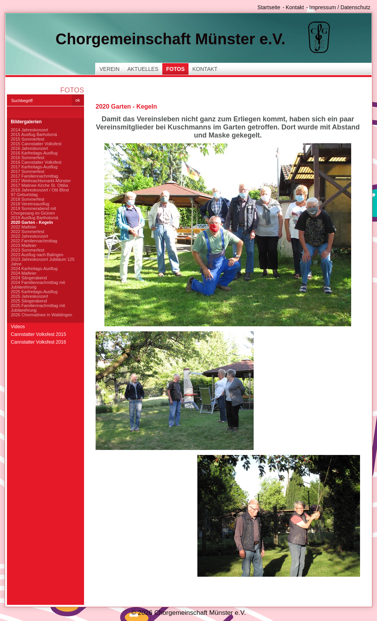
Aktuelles (142, 69)
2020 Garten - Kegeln (32, 222)
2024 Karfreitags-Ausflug (34, 268)
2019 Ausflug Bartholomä (34, 217)
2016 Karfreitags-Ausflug (34, 153)
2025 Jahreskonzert (29, 296)
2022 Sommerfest (27, 231)
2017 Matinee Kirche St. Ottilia (39, 185)
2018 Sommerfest (27, 199)
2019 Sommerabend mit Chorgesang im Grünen (33, 210)
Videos (18, 326)
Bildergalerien (26, 121)
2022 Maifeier (24, 227)
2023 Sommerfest (27, 250)
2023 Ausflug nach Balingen (37, 254)
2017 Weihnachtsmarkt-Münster (41, 180)
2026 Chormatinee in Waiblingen (41, 314)
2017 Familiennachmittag (34, 176)
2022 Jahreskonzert (29, 236)
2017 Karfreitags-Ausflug (34, 166)
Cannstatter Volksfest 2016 (38, 342)
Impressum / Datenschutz (339, 7)
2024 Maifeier (24, 273)
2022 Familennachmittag (34, 240)
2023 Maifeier (24, 245)
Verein (109, 69)
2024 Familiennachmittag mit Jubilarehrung (38, 284)
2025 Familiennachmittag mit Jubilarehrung (38, 307)
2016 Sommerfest (27, 157)
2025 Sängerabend (29, 301)
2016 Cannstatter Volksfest (36, 162)
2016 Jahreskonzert (29, 148)
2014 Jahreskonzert (29, 130)
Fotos (175, 69)
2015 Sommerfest (27, 139)
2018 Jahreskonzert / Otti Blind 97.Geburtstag (40, 192)
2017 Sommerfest (27, 171)
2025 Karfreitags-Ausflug (34, 291)
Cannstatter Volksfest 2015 (38, 334)
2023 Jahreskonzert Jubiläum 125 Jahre (42, 261)
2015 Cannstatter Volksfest (36, 143)
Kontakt (295, 7)
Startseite (269, 7)
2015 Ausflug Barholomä (34, 134)
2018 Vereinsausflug (30, 203)
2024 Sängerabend (29, 277)
